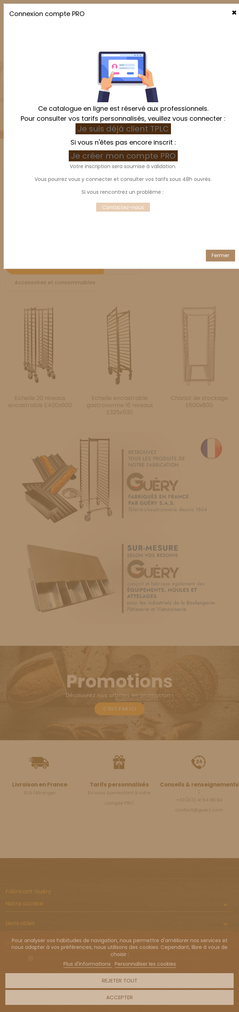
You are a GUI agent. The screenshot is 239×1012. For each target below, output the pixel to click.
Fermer (220, 241)
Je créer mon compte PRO (124, 142)
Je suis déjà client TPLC (123, 115)
